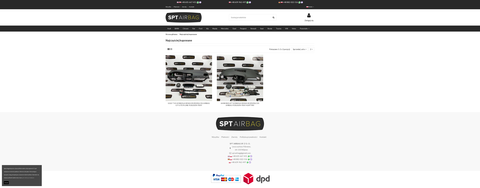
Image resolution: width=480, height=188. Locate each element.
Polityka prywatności (248, 137)
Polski (310, 7)
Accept (6, 182)
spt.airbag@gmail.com (241, 153)
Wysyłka (168, 7)
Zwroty (184, 7)
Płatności (177, 7)
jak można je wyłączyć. (28, 177)
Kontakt (191, 7)
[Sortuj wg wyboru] (299, 49)
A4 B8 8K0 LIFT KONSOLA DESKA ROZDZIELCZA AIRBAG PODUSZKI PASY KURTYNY (240, 104)
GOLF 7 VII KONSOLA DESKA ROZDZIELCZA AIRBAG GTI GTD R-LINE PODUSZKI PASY (189, 104)
